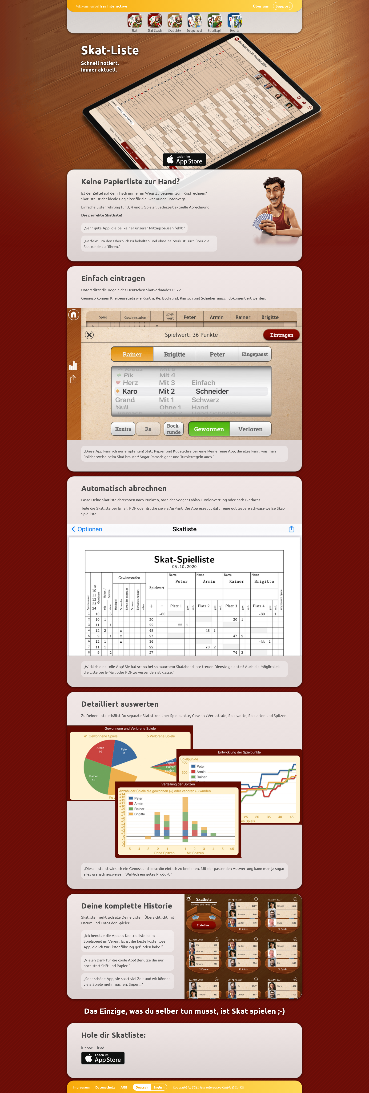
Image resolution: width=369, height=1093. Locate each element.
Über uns (261, 6)
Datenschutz (105, 1087)
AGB (123, 1087)
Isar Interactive (101, 6)
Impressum (81, 1087)
